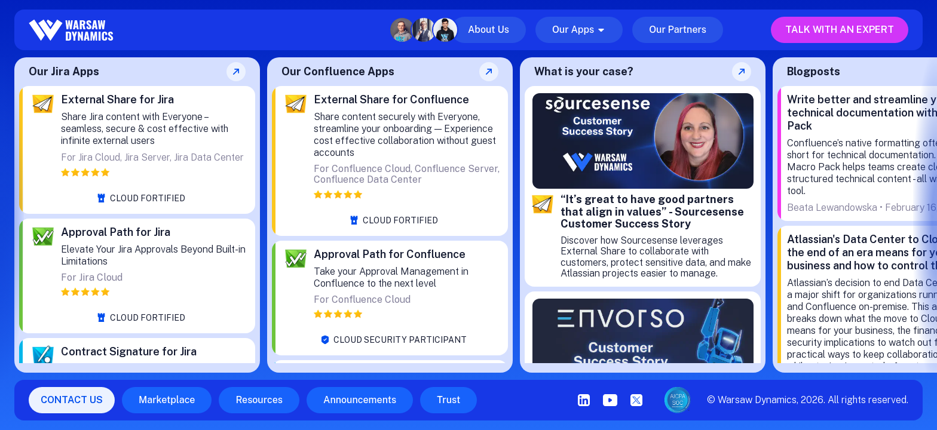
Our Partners (677, 29)
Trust (448, 400)
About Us (488, 29)
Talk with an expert (839, 29)
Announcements (359, 400)
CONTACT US (72, 400)
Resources (259, 400)
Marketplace (167, 400)
